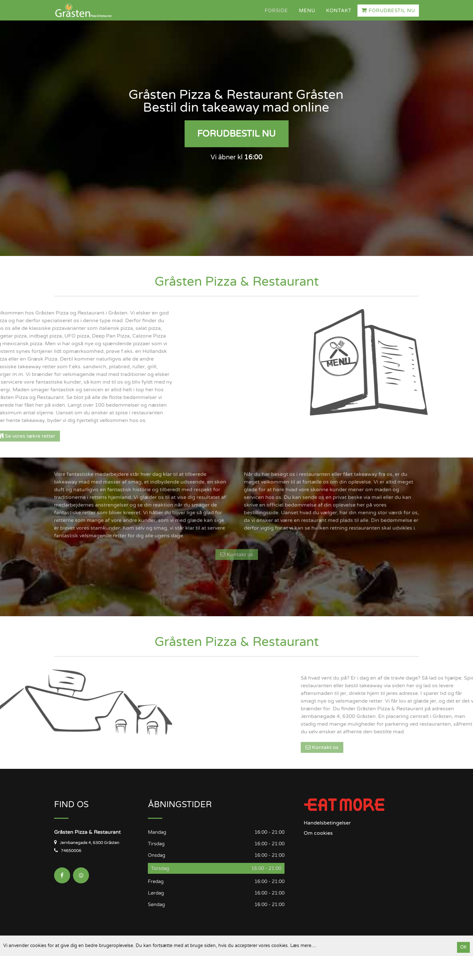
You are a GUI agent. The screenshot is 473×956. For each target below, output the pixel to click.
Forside (276, 10)
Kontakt (338, 10)
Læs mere (300, 945)
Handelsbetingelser (327, 823)
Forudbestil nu (388, 10)
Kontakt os (236, 505)
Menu (307, 10)
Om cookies (318, 833)
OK (463, 947)
